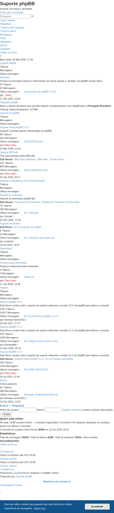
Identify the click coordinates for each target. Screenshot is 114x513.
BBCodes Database (25, 159)
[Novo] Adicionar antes (36, 170)
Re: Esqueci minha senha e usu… (42, 341)
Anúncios (5, 77)
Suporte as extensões (11, 195)
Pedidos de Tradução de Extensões (60, 202)
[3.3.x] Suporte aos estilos (27, 227)
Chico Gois (10, 145)
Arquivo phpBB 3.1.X (11, 327)
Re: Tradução (31, 213)
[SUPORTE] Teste (33, 141)
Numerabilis (10, 344)
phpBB (16, 473)
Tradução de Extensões (27, 202)
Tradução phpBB (9, 102)
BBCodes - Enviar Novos (50, 159)
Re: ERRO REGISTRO (36, 369)
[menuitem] (5, 24)
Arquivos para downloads (13, 262)
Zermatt (8, 216)
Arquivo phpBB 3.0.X (11, 302)
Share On (29, 277)
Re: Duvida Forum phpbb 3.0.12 (41, 316)
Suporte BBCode (9, 152)
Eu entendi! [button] (97, 506)
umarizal (8, 241)
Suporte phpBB (8, 63)
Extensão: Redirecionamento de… (42, 394)
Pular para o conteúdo (11, 12)
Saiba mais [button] (40, 508)
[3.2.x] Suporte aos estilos (59, 359)
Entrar (4, 405)
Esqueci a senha (71, 410)
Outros (3, 380)
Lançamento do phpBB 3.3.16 (40, 91)
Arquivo (4, 287)
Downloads (6, 248)
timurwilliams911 (9, 441)
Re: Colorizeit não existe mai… (40, 238)
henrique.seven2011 (15, 319)
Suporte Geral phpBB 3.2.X (29, 359)
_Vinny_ (8, 95)
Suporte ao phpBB (9, 113)
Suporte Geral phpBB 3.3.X (14, 127)
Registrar (18, 405)
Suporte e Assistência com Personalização (22, 181)
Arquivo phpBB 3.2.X (11, 352)
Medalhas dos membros (57, 481)
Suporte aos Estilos (10, 223)
